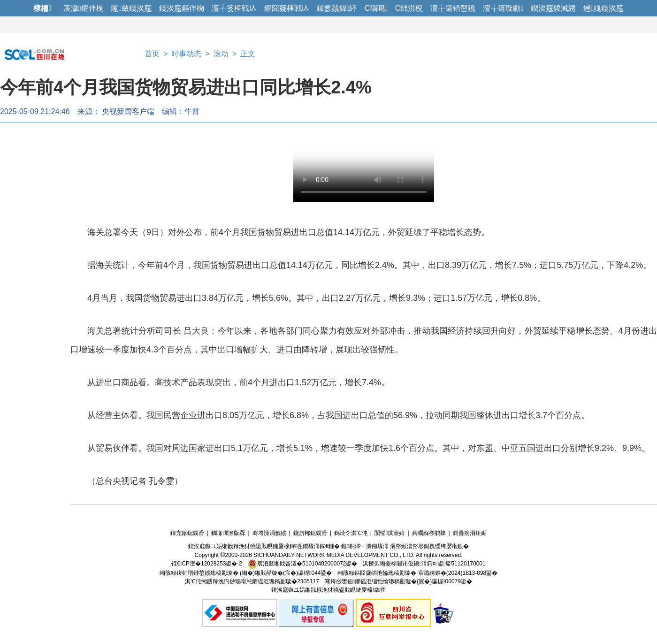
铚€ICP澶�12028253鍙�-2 (206, 563)
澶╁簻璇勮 (503, 8)
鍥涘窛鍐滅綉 (553, 8)
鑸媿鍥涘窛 (603, 8)
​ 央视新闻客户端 (127, 111)
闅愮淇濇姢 (389, 533)
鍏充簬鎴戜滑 (187, 533)
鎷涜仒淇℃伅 (350, 533)
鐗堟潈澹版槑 (228, 533)
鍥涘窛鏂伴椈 (181, 8)
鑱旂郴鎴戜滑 (310, 533)
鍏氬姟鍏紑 (337, 8)
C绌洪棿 (409, 8)
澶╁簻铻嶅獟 (452, 8)
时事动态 (186, 54)
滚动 (221, 54)
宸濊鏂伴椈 (83, 8)
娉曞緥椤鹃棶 (429, 533)
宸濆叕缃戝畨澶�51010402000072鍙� (302, 563)
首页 (152, 54)
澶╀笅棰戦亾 (234, 8)
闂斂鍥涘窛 (131, 8)
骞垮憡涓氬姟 (269, 533)
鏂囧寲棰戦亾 (286, 8)
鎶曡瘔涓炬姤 (470, 533)
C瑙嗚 (375, 8)
